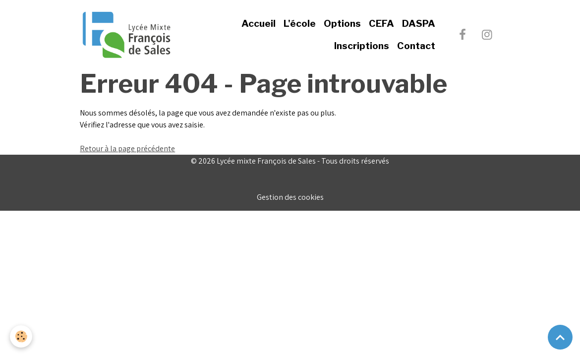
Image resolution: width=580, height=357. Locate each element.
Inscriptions (361, 46)
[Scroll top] (560, 337)
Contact (416, 46)
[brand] (126, 34)
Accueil (258, 23)
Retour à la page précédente (127, 148)
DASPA (418, 23)
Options (342, 23)
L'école (300, 23)
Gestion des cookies (290, 197)
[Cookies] (21, 336)
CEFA (381, 23)
